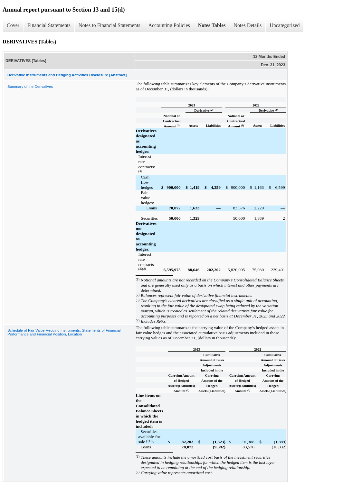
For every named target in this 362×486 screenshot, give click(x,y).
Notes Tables (212, 25)
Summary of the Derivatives (30, 86)
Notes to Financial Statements (109, 25)
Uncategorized (285, 25)
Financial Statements (49, 25)
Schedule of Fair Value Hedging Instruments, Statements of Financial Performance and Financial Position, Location (63, 332)
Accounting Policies (169, 25)
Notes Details (248, 25)
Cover (13, 25)
